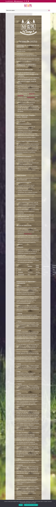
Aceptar (20, 505)
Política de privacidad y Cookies (31, 505)
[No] (54, 503)
